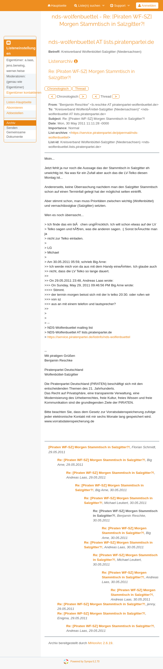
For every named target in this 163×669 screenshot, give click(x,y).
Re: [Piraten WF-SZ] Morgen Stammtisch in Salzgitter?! (101, 460)
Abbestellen (14, 113)
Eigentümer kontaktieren (23, 92)
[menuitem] (57, 5)
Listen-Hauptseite (18, 102)
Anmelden (147, 5)
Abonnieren (14, 107)
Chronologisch (58, 88)
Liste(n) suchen (87, 5)
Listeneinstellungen (21, 48)
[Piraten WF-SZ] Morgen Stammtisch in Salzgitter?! (89, 447)
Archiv (10, 123)
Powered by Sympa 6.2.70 (84, 661)
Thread (80, 88)
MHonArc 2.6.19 (100, 643)
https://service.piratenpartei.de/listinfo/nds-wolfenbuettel (88, 337)
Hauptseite (57, 5)
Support (117, 5)
